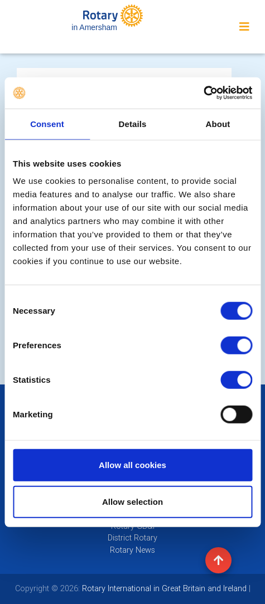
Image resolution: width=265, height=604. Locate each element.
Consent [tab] (47, 123)
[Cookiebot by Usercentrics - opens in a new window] (203, 93)
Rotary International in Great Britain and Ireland (163, 588)
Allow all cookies (132, 465)
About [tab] (218, 123)
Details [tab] (133, 123)
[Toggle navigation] (244, 27)
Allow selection (132, 501)
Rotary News (132, 550)
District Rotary (132, 538)
